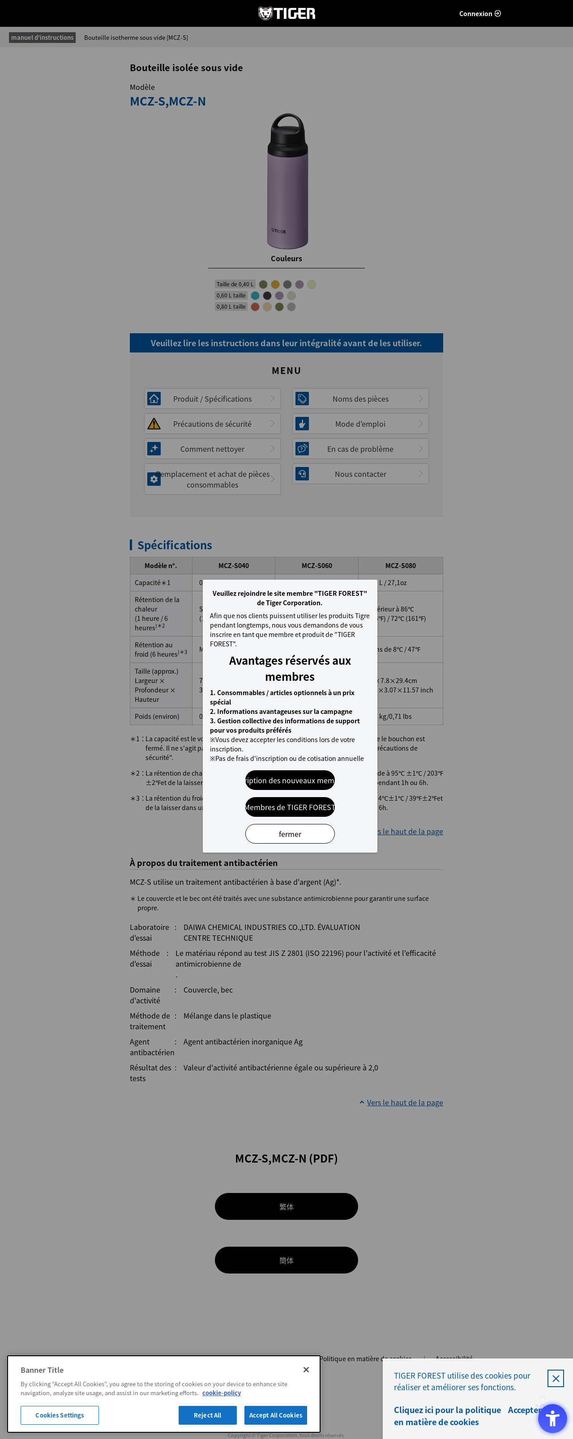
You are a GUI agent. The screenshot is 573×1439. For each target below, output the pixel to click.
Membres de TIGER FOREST (290, 807)
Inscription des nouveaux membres (290, 780)
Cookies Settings (59, 1415)
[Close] (306, 1370)
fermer (290, 833)
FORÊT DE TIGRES (286, 13)
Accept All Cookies (275, 1415)
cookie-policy (221, 1392)
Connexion (475, 13)
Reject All (207, 1415)
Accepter (525, 1410)
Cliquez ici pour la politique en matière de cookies (447, 1416)
